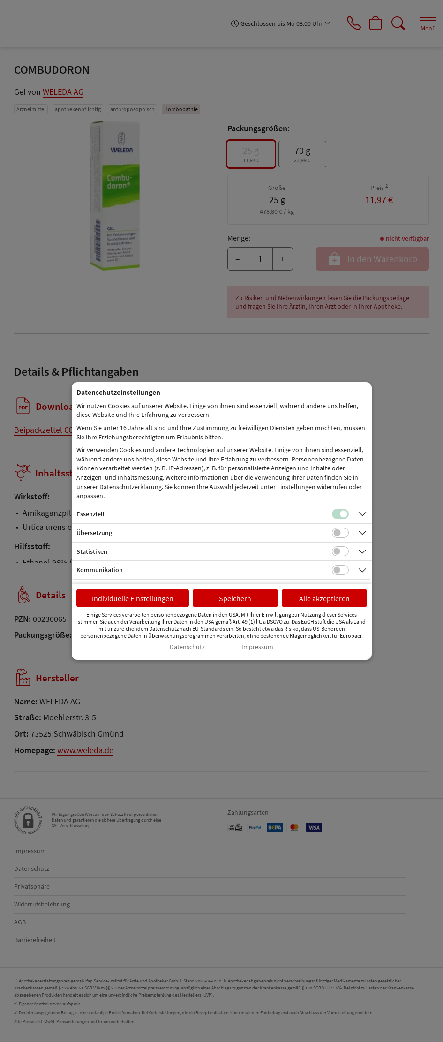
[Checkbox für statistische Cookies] (340, 551)
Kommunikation (99, 570)
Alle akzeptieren (324, 598)
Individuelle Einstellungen (132, 598)
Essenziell (90, 514)
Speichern (235, 598)
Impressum (257, 647)
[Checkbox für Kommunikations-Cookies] (340, 570)
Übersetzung (94, 533)
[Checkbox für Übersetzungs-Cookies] (340, 533)
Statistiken (91, 551)
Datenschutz (187, 647)
